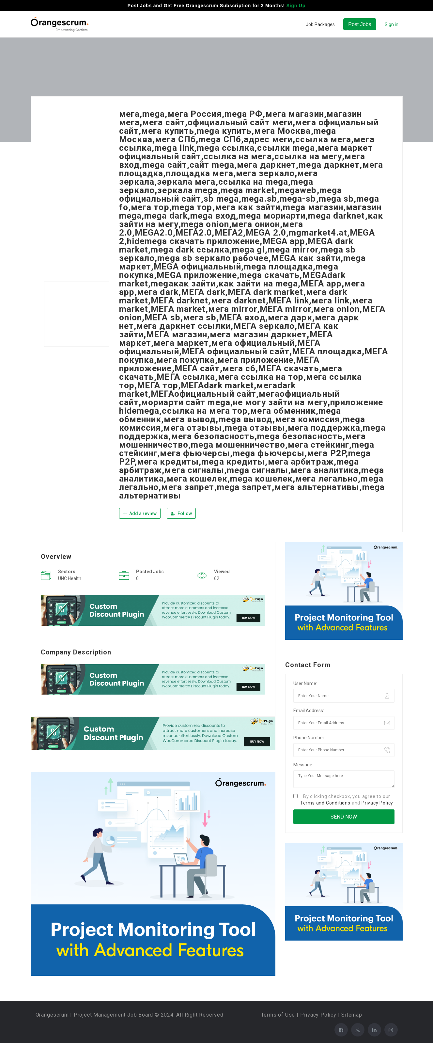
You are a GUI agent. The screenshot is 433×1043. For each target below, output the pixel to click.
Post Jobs (359, 24)
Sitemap (351, 1015)
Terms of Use (278, 1015)
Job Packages (320, 24)
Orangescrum (52, 1015)
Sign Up (295, 5)
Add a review (140, 513)
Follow (181, 513)
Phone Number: (309, 737)
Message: (303, 764)
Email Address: (308, 710)
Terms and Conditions (325, 802)
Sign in (391, 24)
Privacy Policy (377, 802)
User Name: (305, 683)
